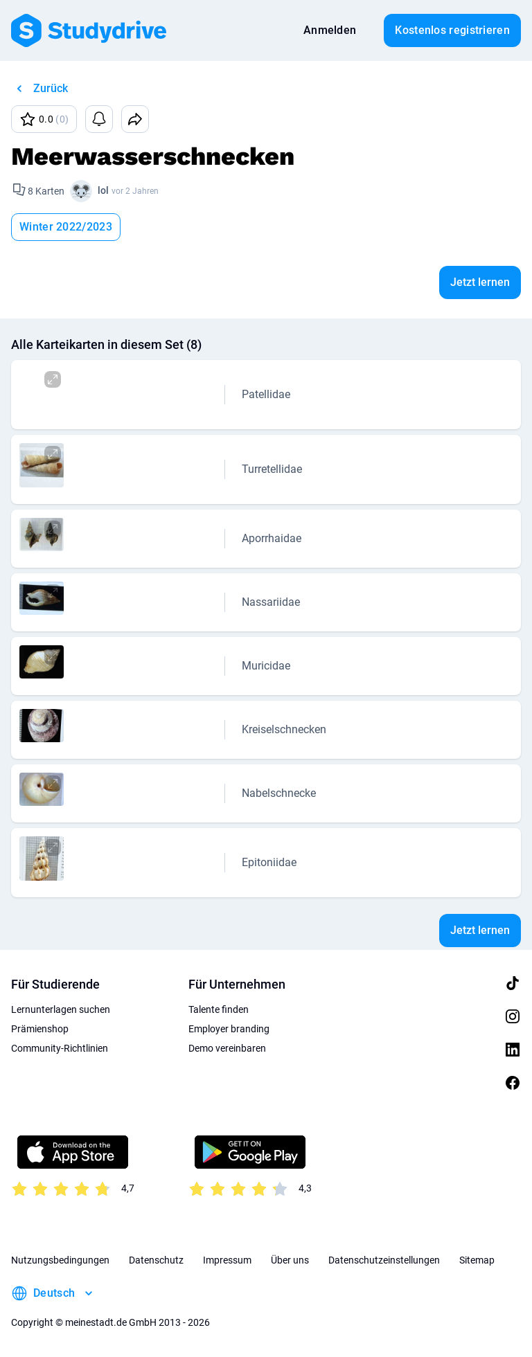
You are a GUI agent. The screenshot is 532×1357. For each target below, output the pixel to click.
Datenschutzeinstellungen (384, 1260)
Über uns (290, 1260)
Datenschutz (156, 1260)
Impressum (227, 1260)
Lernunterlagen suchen (60, 1009)
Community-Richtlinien (59, 1048)
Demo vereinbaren (227, 1048)
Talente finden (218, 1009)
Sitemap (477, 1260)
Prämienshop (40, 1028)
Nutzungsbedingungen (60, 1260)
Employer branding (228, 1028)
